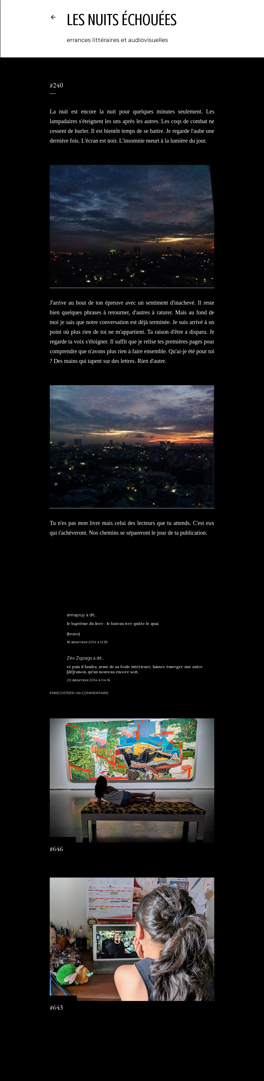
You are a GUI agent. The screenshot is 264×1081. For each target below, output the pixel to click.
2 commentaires (63, 1018)
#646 (56, 848)
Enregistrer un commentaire (79, 693)
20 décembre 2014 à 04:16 (88, 680)
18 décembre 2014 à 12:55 (87, 642)
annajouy (76, 615)
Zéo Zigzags (79, 658)
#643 (56, 1007)
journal (70, 585)
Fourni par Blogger (132, 1053)
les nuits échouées (122, 19)
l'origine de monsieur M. (97, 585)
